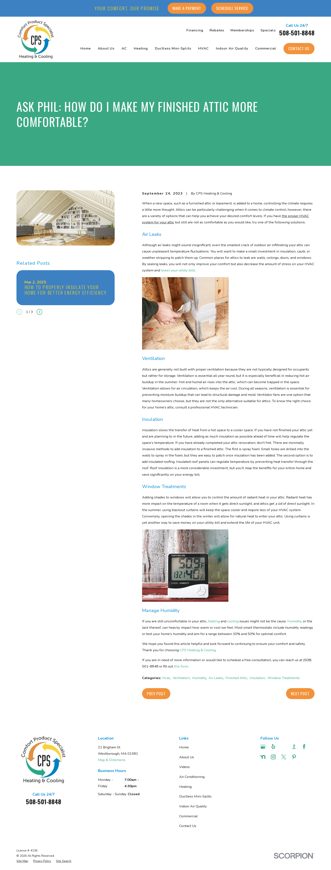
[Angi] (283, 746)
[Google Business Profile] (262, 746)
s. (195, 270)
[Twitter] (283, 757)
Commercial (188, 816)
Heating (185, 786)
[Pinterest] (294, 757)
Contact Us (298, 48)
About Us (186, 757)
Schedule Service (232, 8)
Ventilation (181, 677)
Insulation (257, 677)
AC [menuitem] (124, 48)
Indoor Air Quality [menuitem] (232, 48)
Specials (268, 30)
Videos (184, 766)
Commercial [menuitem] (265, 48)
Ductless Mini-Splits (195, 796)
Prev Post (156, 693)
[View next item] (39, 312)
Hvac (166, 677)
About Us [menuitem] (106, 48)
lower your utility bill (177, 270)
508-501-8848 (297, 32)
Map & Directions (111, 759)
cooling (233, 621)
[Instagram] (273, 757)
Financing (194, 30)
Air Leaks (216, 677)
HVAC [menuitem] (203, 48)
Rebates (217, 30)
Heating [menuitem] (141, 48)
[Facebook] (304, 746)
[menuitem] (22, 861)
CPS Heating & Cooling (198, 650)
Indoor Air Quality (193, 806)
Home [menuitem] (85, 48)
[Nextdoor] (262, 757)
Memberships (242, 30)
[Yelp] (273, 746)
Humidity (294, 621)
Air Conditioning (192, 776)
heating (214, 621)
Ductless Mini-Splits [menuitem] (173, 48)
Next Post (300, 693)
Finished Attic (236, 677)
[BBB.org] (294, 746)
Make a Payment (186, 8)
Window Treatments (283, 677)
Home (184, 747)
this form (181, 666)
